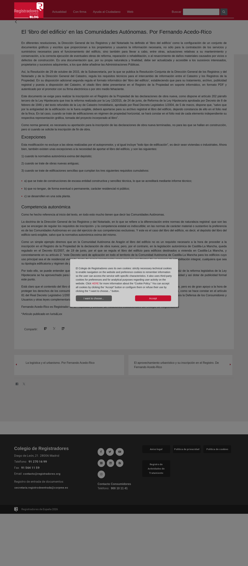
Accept (153, 298)
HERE (95, 283)
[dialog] (124, 283)
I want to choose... (94, 298)
